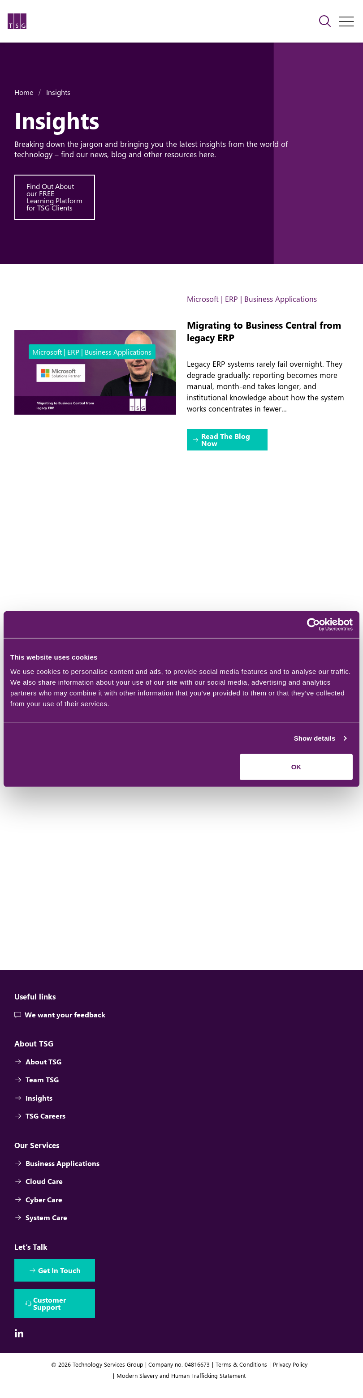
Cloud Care (38, 1192)
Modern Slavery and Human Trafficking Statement (181, 1386)
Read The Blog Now (225, 439)
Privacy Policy (290, 1375)
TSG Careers (39, 1127)
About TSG (37, 1072)
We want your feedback (59, 1025)
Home (23, 92)
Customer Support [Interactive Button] (49, 1314)
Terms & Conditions (241, 1375)
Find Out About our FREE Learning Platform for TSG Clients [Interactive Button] (54, 196)
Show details (315, 738)
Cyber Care (38, 1210)
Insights (58, 92)
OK (296, 766)
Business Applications (56, 1174)
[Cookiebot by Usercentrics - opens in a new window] (313, 624)
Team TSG (36, 1090)
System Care (40, 1228)
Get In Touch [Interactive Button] (59, 1281)
